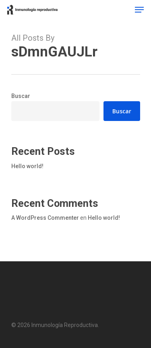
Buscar (20, 96)
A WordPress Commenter (45, 218)
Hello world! (27, 166)
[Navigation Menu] (139, 10)
